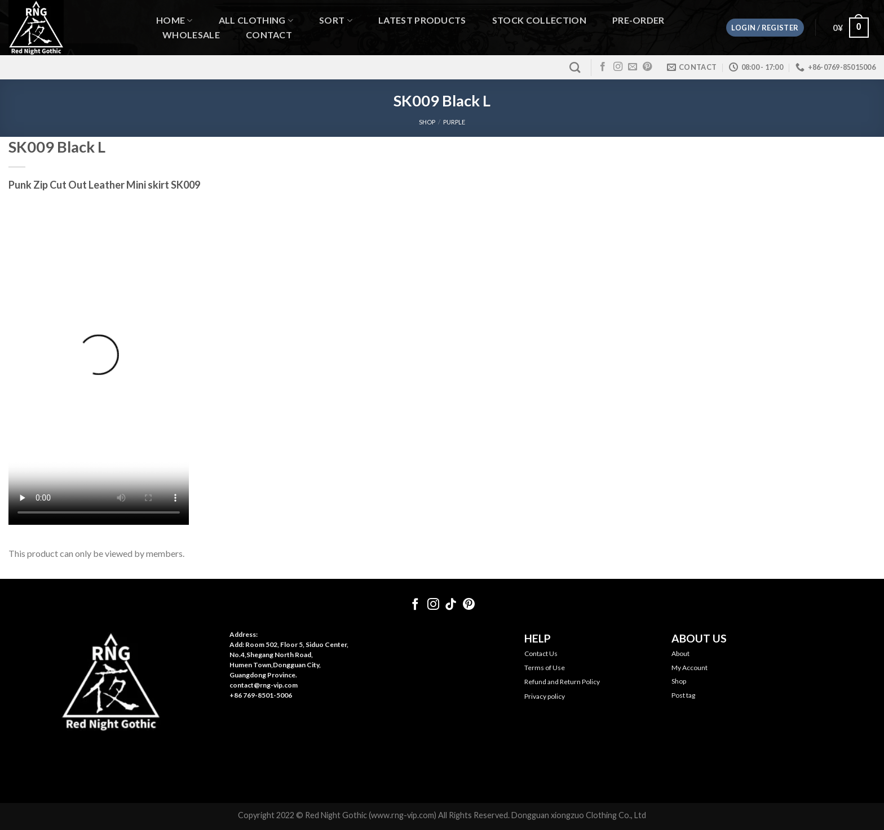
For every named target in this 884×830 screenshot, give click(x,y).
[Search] (574, 67)
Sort (335, 20)
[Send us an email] (632, 67)
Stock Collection (539, 20)
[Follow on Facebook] (602, 67)
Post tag (683, 695)
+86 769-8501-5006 (260, 695)
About (680, 653)
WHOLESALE (191, 34)
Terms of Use (544, 667)
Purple (454, 122)
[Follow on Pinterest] (647, 67)
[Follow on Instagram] (617, 67)
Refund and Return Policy (562, 681)
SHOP (427, 122)
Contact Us (541, 653)
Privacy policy (544, 696)
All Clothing (256, 20)
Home (174, 20)
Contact (269, 34)
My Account (689, 667)
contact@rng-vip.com (263, 685)
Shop (678, 681)
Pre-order (638, 20)
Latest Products (422, 20)
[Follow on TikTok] (451, 605)
